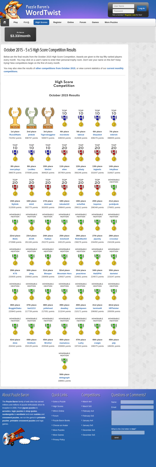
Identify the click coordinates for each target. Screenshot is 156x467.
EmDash (31, 343)
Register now (130, 15)
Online (70, 22)
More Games (58, 435)
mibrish (114, 135)
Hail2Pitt (97, 273)
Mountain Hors (64, 273)
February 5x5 (88, 416)
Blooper (48, 273)
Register (57, 22)
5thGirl (48, 169)
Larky (81, 343)
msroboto (64, 135)
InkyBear (114, 169)
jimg (31, 273)
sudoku (37, 414)
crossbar (114, 239)
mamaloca (64, 343)
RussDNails (15, 135)
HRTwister (114, 308)
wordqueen (80, 308)
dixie (15, 343)
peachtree (81, 273)
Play (16, 22)
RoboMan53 (81, 239)
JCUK (31, 239)
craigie (97, 343)
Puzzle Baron (12, 402)
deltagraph (64, 377)
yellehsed (48, 308)
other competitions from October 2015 (55, 68)
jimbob (31, 135)
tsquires (97, 204)
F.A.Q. (26, 22)
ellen (64, 169)
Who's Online (58, 411)
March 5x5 (87, 406)
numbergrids (8, 414)
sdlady (81, 169)
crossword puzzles (10, 418)
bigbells (97, 169)
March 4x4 (87, 402)
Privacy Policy (59, 440)
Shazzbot (97, 135)
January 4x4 (88, 420)
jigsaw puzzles (29, 408)
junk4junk (114, 204)
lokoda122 (64, 204)
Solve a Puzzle (59, 402)
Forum (83, 22)
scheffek (81, 204)
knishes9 (64, 239)
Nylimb (15, 204)
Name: (114, 402)
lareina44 (97, 308)
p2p (114, 343)
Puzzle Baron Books (61, 420)
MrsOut (48, 343)
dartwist (114, 273)
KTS (15, 273)
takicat (81, 135)
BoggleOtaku (15, 308)
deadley (64, 308)
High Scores (41, 22)
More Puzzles (111, 22)
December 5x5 (89, 435)
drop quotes (31, 411)
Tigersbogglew (48, 135)
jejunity (97, 239)
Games (95, 22)
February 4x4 (88, 411)
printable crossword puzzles (22, 421)
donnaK (48, 204)
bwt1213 (31, 308)
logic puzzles (17, 411)
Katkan (48, 239)
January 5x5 (88, 425)
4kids (15, 239)
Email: (113, 407)
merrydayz (15, 169)
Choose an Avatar (60, 425)
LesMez (31, 169)
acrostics (6, 411)
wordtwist (20, 414)
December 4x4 (89, 430)
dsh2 (31, 204)
